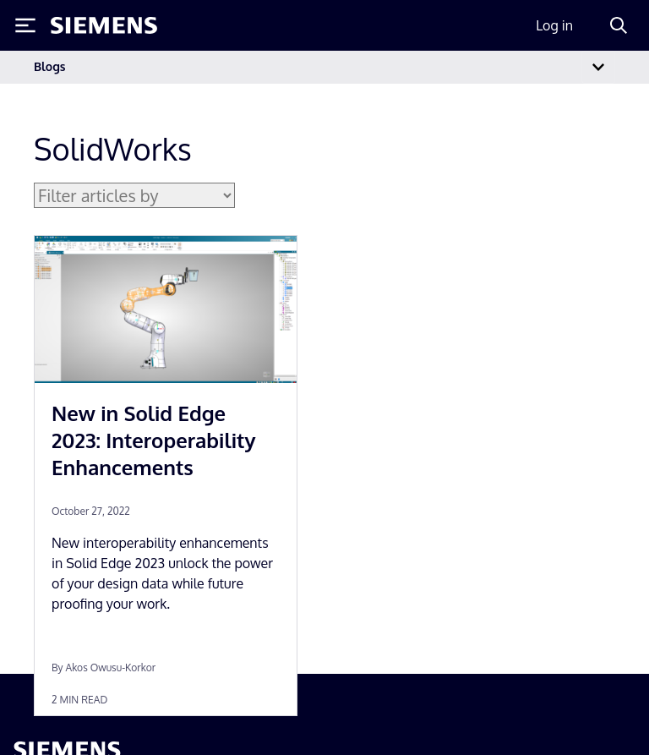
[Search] (618, 25)
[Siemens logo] (104, 25)
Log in (554, 25)
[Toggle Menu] (25, 25)
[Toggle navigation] (598, 67)
